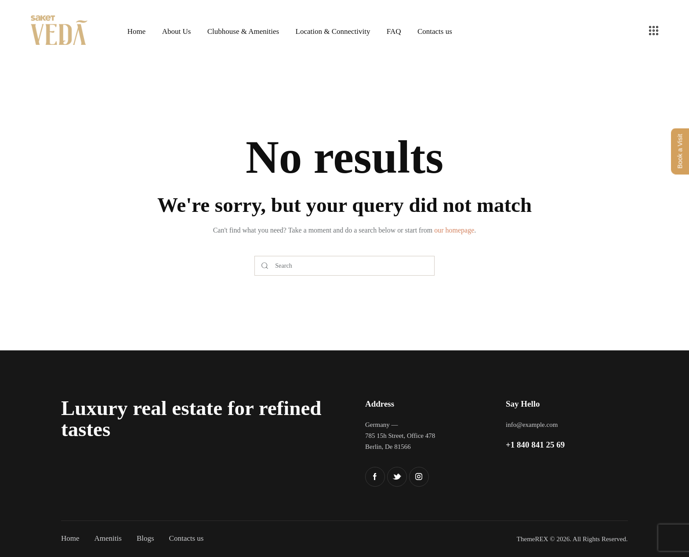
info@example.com (532, 424)
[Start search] (264, 266)
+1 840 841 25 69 (535, 444)
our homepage (454, 230)
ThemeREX (532, 538)
